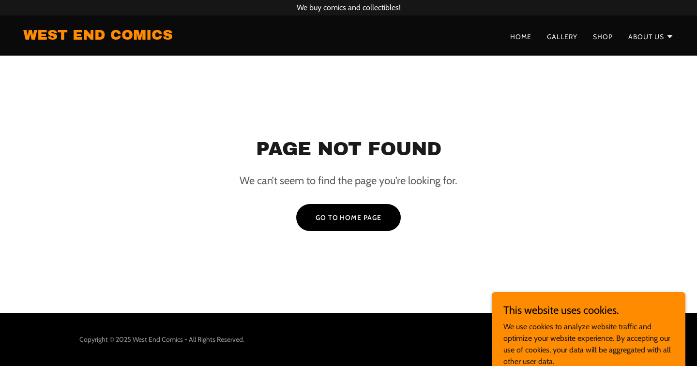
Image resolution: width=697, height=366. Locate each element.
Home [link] (520, 36)
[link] (98, 37)
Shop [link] (603, 36)
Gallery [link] (562, 36)
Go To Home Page (349, 217)
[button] (651, 37)
